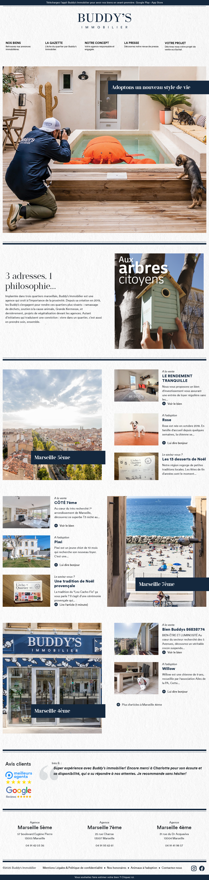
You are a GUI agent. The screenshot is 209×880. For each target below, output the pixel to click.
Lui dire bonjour (175, 443)
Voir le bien (172, 403)
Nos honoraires (116, 867)
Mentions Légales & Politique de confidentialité (73, 867)
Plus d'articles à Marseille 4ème (139, 704)
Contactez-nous (172, 867)
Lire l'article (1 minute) (71, 604)
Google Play (143, 2)
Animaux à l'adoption (144, 867)
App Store (157, 2)
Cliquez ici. (128, 877)
